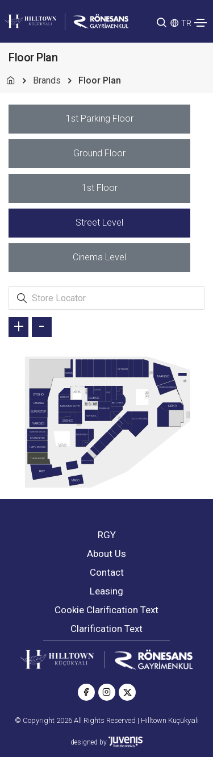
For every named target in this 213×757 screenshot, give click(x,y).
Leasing (106, 591)
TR (186, 23)
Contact (107, 572)
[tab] (99, 119)
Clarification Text (106, 628)
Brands (47, 80)
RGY (107, 534)
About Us (106, 553)
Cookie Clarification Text (106, 609)
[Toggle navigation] (200, 23)
